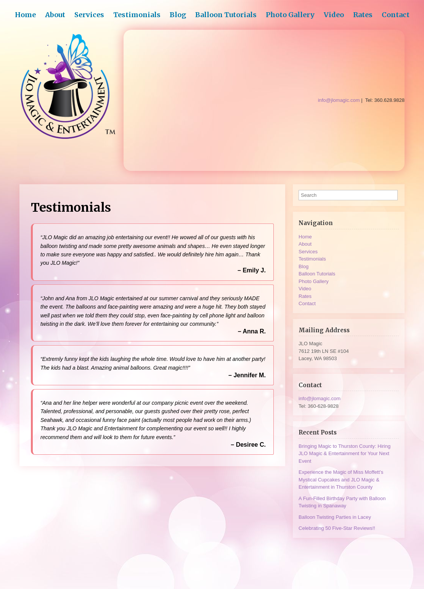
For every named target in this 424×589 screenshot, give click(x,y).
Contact (396, 14)
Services (89, 14)
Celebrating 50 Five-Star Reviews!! (337, 528)
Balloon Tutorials (226, 14)
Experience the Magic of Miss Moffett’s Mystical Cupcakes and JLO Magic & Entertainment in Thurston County (341, 479)
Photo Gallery (290, 14)
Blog (178, 14)
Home (25, 14)
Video (334, 14)
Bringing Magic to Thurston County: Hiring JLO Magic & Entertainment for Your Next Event (344, 453)
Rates (363, 14)
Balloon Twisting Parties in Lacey (335, 517)
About (55, 14)
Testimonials (137, 14)
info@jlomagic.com (319, 398)
